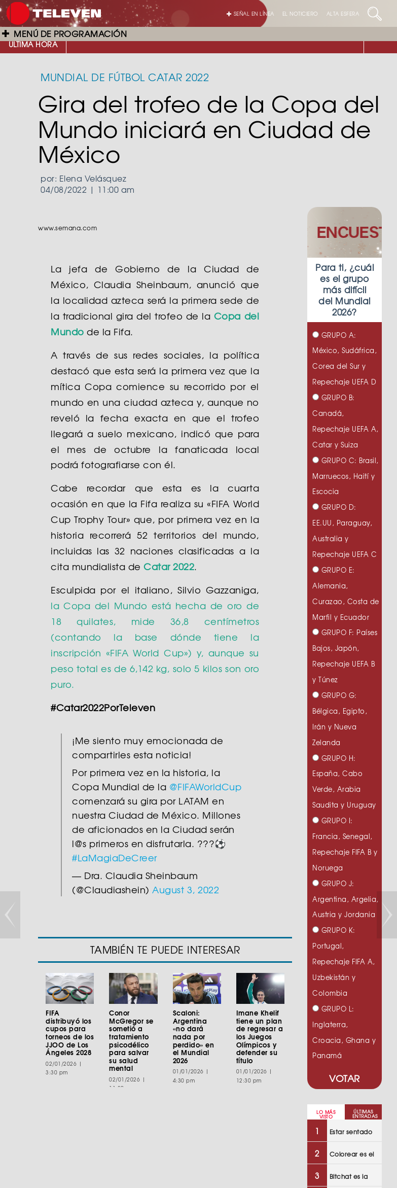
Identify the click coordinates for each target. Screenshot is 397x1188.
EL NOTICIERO (300, 13)
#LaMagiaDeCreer (114, 857)
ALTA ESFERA (343, 13)
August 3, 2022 (185, 889)
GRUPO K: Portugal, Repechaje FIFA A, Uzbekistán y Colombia (343, 961)
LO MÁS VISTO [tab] (325, 1114)
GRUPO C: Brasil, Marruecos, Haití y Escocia (345, 476)
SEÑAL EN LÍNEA (250, 13)
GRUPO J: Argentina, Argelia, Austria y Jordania (345, 899)
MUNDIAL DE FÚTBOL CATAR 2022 (125, 76)
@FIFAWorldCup (205, 786)
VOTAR (344, 1078)
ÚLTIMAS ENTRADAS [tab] (365, 1114)
